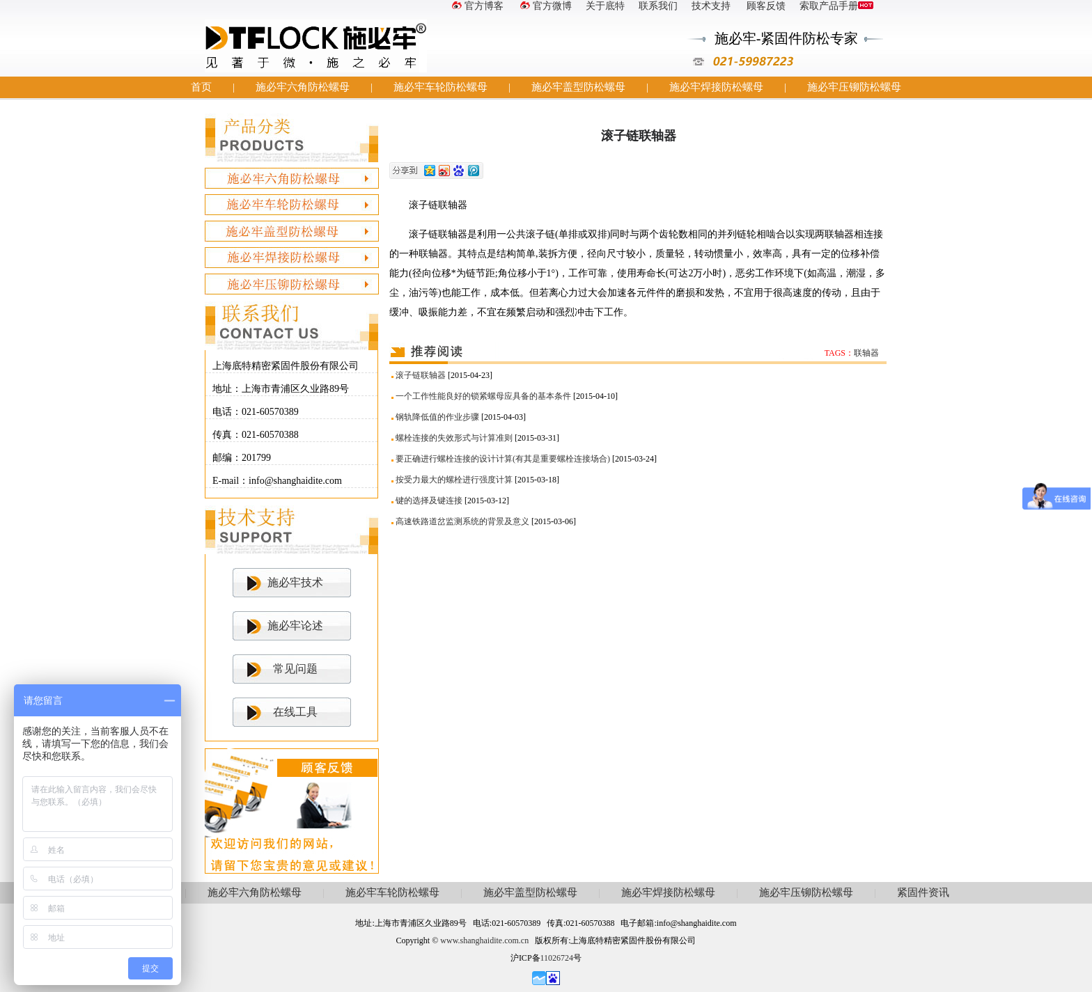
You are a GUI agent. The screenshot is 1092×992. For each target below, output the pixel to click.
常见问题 (295, 669)
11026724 (557, 958)
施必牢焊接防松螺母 (716, 87)
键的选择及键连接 (429, 500)
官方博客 (476, 6)
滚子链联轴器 (421, 375)
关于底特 (605, 6)
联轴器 (866, 353)
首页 (201, 87)
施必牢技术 (295, 582)
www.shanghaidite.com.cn (484, 940)
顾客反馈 (765, 6)
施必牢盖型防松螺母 (578, 87)
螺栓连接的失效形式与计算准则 (454, 438)
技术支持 (711, 6)
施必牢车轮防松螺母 (440, 87)
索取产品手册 (836, 6)
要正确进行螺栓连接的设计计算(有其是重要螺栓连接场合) (503, 459)
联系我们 (658, 6)
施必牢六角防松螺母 (303, 87)
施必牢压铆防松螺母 (854, 87)
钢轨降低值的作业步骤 (437, 417)
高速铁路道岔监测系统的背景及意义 (462, 521)
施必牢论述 (295, 625)
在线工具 (295, 712)
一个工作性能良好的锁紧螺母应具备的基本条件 (483, 396)
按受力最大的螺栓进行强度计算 (454, 480)
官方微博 (544, 6)
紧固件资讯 (923, 892)
